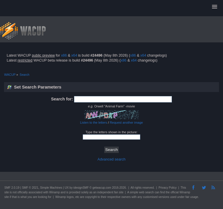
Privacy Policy (168, 187)
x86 (64, 55)
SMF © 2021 (30, 187)
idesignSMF (81, 187)
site (6, 192)
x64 (74, 55)
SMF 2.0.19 (11, 187)
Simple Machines (51, 187)
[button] (214, 7)
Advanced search (111, 159)
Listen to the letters (93, 122)
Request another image (126, 122)
